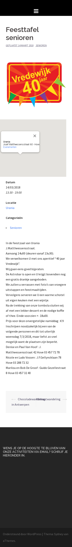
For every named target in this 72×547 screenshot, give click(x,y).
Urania (10, 208)
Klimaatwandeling (48, 399)
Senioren (41, 45)
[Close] (34, 135)
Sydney (58, 534)
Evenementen (10, 147)
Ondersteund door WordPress (22, 534)
